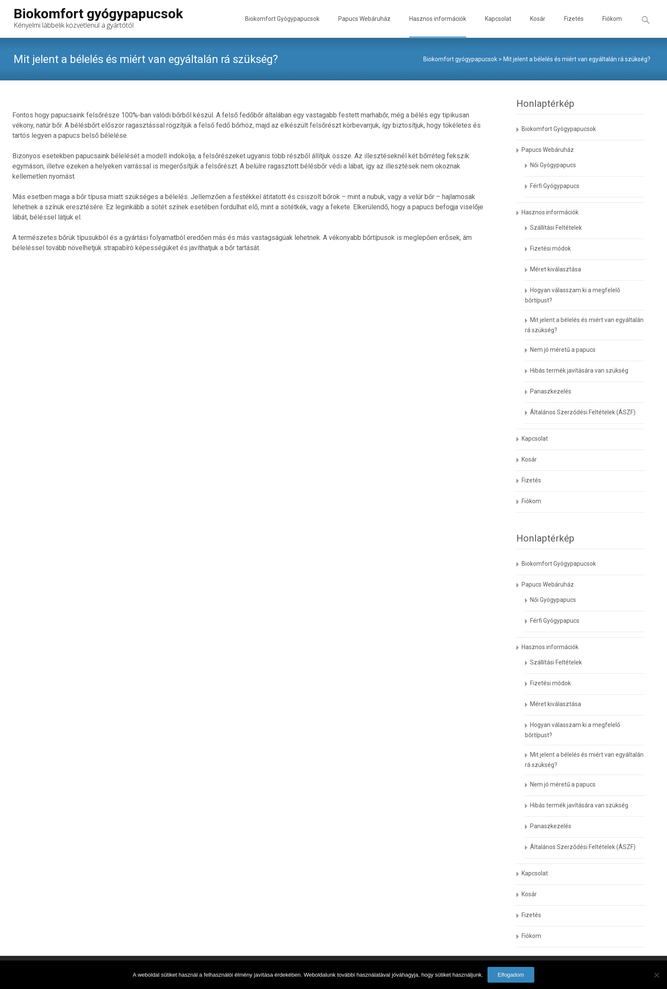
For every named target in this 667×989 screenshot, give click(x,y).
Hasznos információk (437, 26)
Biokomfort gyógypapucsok (460, 59)
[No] (656, 975)
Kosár (537, 26)
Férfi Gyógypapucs (554, 185)
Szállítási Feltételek (556, 227)
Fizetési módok (550, 248)
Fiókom (612, 26)
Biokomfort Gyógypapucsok (282, 26)
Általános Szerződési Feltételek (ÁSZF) (583, 412)
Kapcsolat (498, 26)
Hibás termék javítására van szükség (579, 370)
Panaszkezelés (550, 391)
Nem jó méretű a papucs (563, 349)
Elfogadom (511, 975)
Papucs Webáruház (364, 26)
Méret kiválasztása (555, 269)
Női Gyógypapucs (553, 165)
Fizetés (574, 26)
